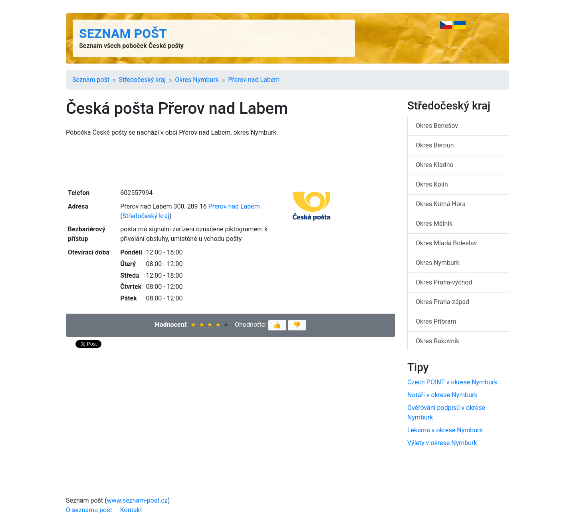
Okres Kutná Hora (441, 204)
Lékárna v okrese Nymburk (445, 430)
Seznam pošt (123, 33)
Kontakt (131, 510)
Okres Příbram (436, 321)
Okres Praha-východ (444, 282)
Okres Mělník (434, 223)
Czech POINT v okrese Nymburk (452, 382)
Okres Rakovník (437, 341)
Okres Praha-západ (442, 302)
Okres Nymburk (196, 80)
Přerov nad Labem (254, 80)
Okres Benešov (437, 125)
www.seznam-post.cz (137, 500)
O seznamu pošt (89, 510)
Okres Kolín (432, 184)
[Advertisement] (230, 162)
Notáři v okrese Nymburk (442, 395)
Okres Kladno (435, 165)
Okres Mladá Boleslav (446, 243)
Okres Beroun (435, 145)
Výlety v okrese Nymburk (442, 443)
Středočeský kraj (142, 80)
